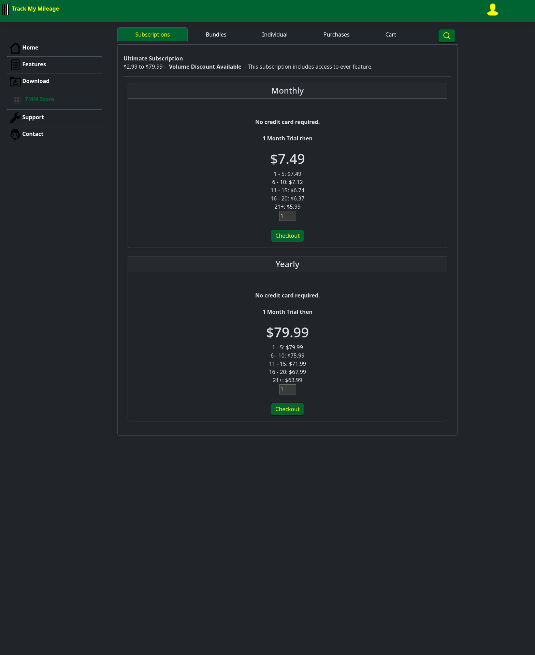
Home (24, 48)
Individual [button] (275, 34)
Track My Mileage (29, 9)
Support (27, 117)
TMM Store (32, 100)
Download (29, 81)
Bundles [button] (216, 34)
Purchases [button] (336, 34)
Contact (27, 134)
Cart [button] (391, 34)
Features (28, 64)
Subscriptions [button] (152, 34)
